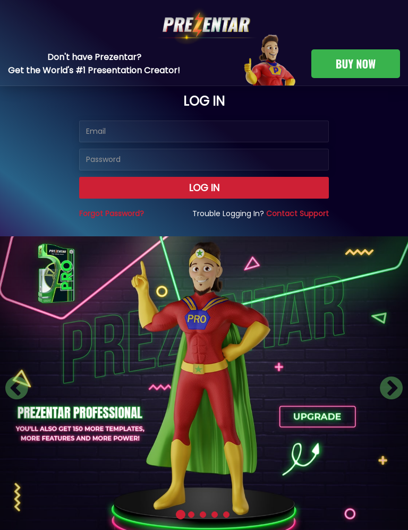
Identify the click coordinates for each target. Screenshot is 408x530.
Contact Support (297, 213)
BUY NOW (356, 64)
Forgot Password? (111, 213)
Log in (204, 187)
